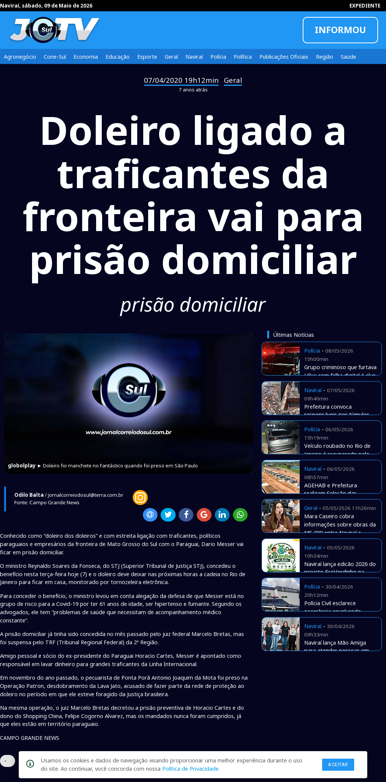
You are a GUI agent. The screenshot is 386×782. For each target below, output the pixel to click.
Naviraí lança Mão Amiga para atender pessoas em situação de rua (336, 651)
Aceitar (338, 764)
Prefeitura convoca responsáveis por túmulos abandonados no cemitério (338, 415)
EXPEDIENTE (364, 5)
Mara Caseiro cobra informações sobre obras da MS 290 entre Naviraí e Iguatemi (340, 528)
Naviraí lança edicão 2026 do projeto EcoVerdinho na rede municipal (340, 572)
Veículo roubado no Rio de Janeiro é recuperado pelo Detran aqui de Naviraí (337, 454)
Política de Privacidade (190, 768)
